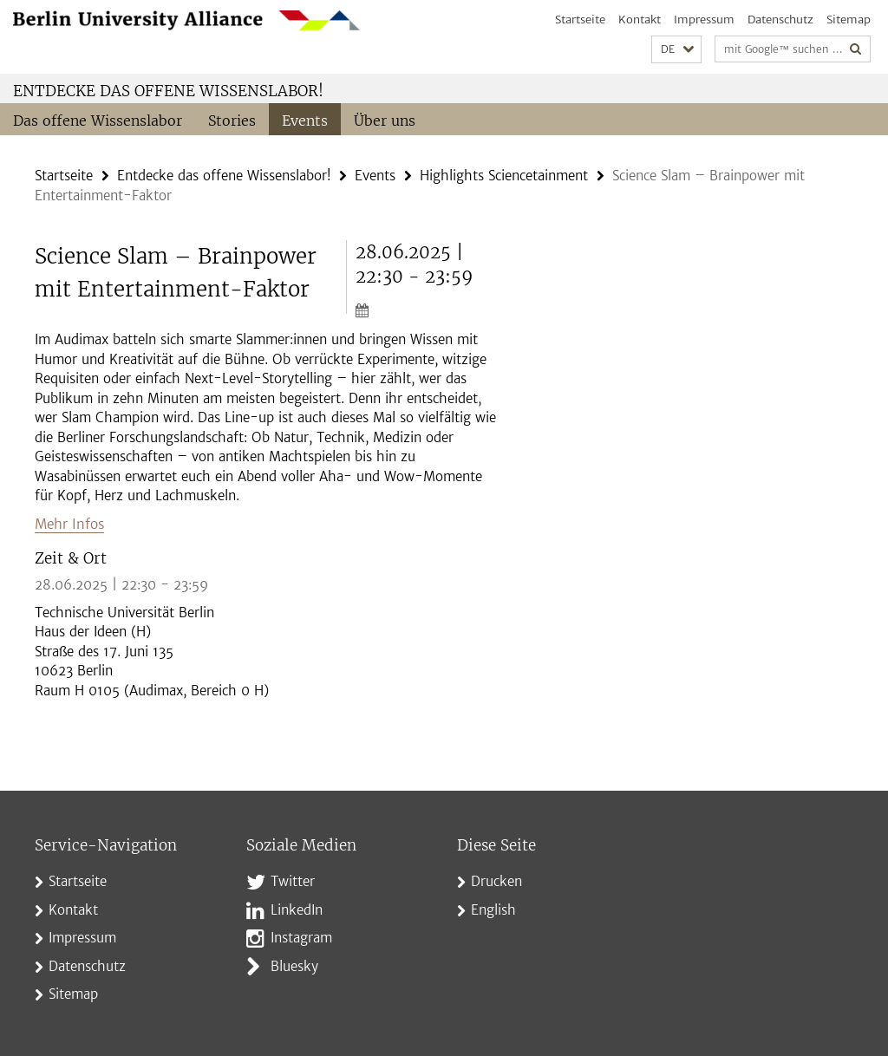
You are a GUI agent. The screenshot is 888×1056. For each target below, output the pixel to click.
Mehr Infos (68, 522)
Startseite (580, 19)
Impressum (704, 19)
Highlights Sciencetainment (504, 174)
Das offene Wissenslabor (97, 120)
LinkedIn (297, 908)
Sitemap (848, 19)
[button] (676, 50)
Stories (232, 120)
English (493, 908)
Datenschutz (780, 19)
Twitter (293, 879)
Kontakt (639, 19)
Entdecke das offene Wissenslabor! (168, 91)
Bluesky (294, 964)
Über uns (384, 120)
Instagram (301, 936)
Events (305, 120)
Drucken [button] (496, 879)
